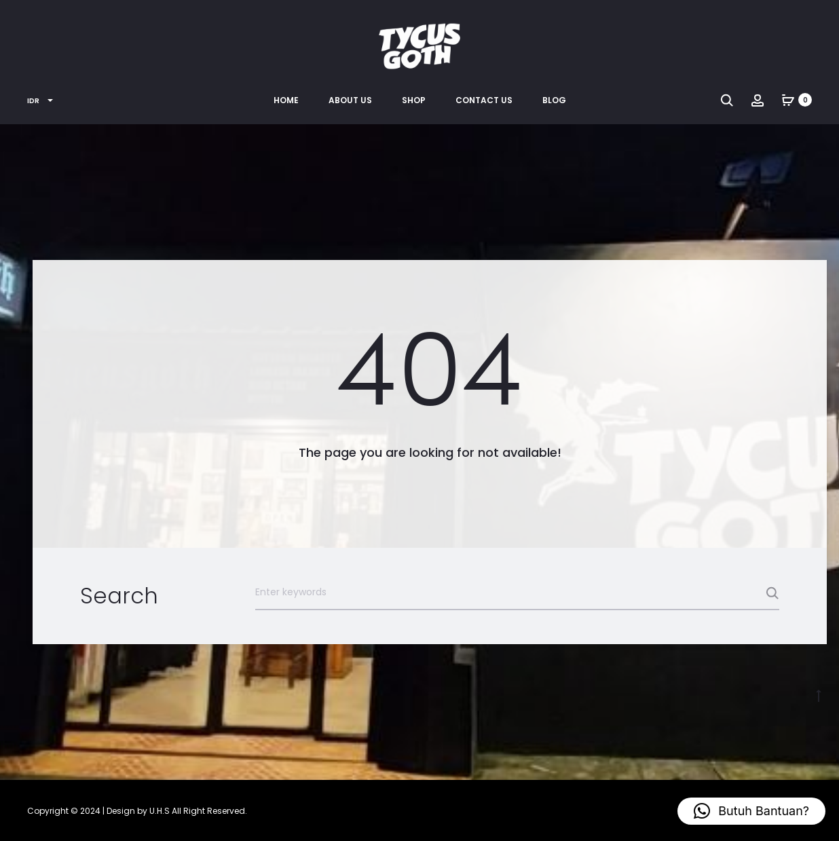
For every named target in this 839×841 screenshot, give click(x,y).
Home (286, 100)
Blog (554, 100)
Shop (414, 100)
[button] (751, 811)
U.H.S (159, 811)
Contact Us (483, 100)
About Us (350, 100)
